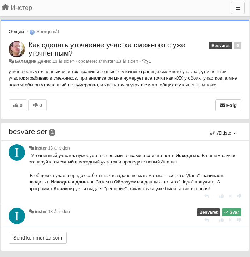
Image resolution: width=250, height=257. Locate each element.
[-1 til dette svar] (239, 196)
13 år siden (59, 148)
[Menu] (238, 8)
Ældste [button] (223, 133)
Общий (16, 31)
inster (109, 61)
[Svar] (206, 196)
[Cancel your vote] (230, 196)
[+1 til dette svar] (221, 196)
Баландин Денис (33, 61)
